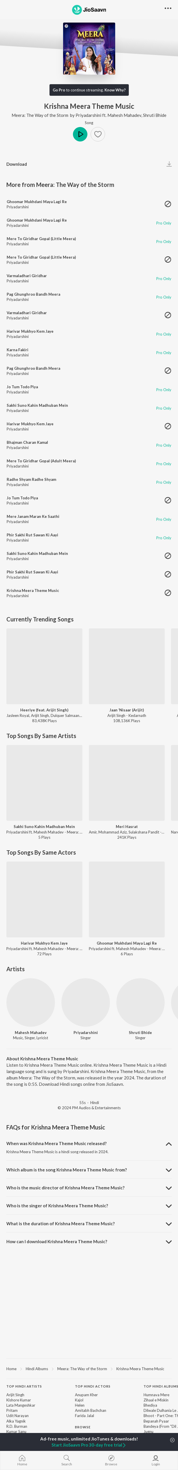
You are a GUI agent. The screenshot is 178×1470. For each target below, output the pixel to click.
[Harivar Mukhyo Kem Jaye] (44, 900)
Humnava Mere (156, 1394)
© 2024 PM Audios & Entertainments (89, 1107)
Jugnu (148, 1431)
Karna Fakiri (17, 349)
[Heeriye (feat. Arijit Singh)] (44, 666)
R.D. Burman (16, 1426)
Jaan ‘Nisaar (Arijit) (126, 710)
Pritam (12, 1410)
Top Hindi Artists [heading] (24, 1386)
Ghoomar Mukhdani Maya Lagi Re (37, 201)
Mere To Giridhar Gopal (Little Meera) (41, 238)
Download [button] (16, 164)
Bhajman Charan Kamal (27, 442)
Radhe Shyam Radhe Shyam (31, 479)
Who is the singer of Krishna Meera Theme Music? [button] (57, 1205)
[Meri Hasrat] (127, 783)
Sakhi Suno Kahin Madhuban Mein (37, 405)
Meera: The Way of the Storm (40, 115)
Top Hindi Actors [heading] (93, 1386)
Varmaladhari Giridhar (27, 275)
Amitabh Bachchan (90, 1410)
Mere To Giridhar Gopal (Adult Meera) (41, 461)
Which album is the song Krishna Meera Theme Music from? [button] (66, 1169)
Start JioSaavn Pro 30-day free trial (89, 1444)
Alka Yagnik (16, 1421)
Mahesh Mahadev (124, 115)
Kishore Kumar (18, 1400)
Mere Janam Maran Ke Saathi (33, 516)
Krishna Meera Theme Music (33, 590)
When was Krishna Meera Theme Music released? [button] (56, 1143)
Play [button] (80, 134)
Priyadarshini (88, 115)
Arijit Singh (15, 1394)
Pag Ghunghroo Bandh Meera (33, 294)
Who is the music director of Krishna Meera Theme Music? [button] (65, 1187)
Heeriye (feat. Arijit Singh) (44, 710)
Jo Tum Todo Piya (22, 386)
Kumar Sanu (16, 1431)
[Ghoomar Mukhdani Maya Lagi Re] (127, 900)
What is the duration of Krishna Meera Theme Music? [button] (60, 1223)
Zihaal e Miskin (156, 1400)
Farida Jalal (84, 1415)
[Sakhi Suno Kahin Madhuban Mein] (44, 783)
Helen (80, 1405)
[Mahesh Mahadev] (30, 1002)
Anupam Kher (86, 1394)
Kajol (79, 1400)
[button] (98, 134)
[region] (89, 1368)
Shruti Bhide (154, 115)
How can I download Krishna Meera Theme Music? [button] (56, 1241)
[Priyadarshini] (85, 1002)
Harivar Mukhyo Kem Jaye (30, 331)
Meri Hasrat (127, 826)
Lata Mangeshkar (20, 1405)
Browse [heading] (83, 1427)
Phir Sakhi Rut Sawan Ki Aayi (32, 535)
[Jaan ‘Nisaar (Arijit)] (127, 666)
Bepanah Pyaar (156, 1421)
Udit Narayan (17, 1415)
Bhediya (150, 1405)
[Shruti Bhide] (140, 1002)
